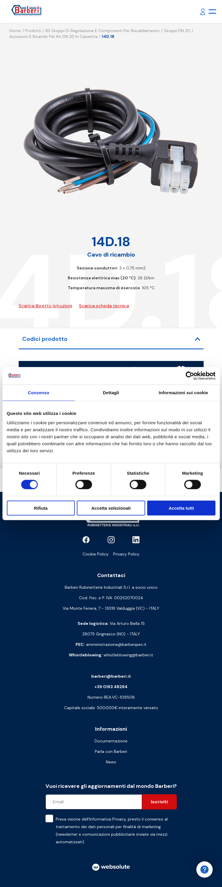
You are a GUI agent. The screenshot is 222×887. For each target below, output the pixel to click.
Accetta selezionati (111, 507)
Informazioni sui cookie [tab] (183, 392)
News (111, 762)
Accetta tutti (181, 507)
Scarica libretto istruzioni (45, 306)
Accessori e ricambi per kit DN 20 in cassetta (53, 36)
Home (15, 30)
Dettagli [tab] (111, 392)
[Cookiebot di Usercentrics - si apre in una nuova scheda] (189, 375)
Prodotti (33, 30)
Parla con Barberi (111, 751)
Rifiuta (41, 507)
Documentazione (111, 741)
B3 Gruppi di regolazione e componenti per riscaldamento (103, 30)
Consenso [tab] (38, 392)
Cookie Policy (96, 554)
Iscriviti (159, 802)
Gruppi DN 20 (177, 30)
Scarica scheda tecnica (104, 306)
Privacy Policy (126, 554)
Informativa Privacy (107, 819)
